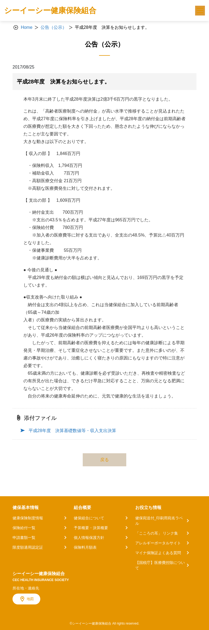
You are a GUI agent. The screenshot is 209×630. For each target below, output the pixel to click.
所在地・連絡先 (26, 588)
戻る (104, 459)
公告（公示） (54, 27)
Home (26, 27)
